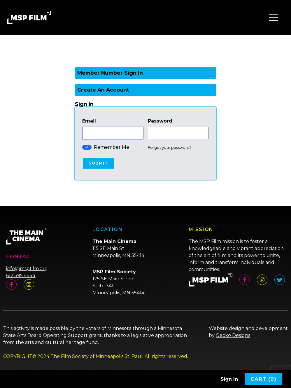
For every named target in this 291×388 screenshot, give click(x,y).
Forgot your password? (170, 147)
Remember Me (111, 147)
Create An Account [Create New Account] (103, 90)
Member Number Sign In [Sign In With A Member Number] (110, 73)
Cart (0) (263, 379)
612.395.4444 (20, 275)
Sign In (229, 379)
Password (160, 121)
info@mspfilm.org (27, 268)
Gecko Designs (233, 335)
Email (89, 121)
